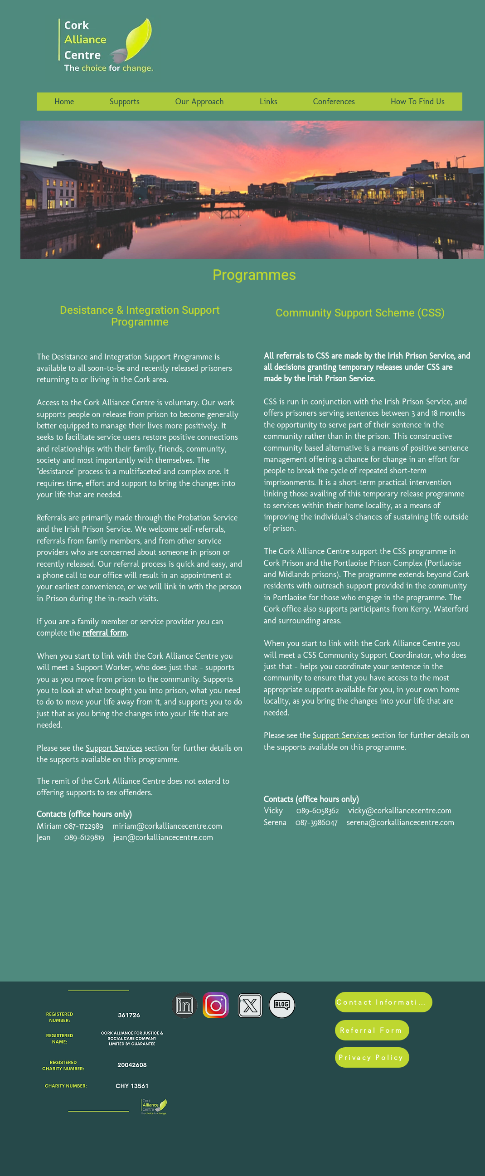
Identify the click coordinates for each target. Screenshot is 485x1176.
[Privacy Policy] (372, 1057)
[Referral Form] (372, 1030)
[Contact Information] (383, 1002)
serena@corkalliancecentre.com (400, 822)
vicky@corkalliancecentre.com (399, 811)
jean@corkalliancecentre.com (163, 837)
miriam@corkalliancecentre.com (167, 826)
